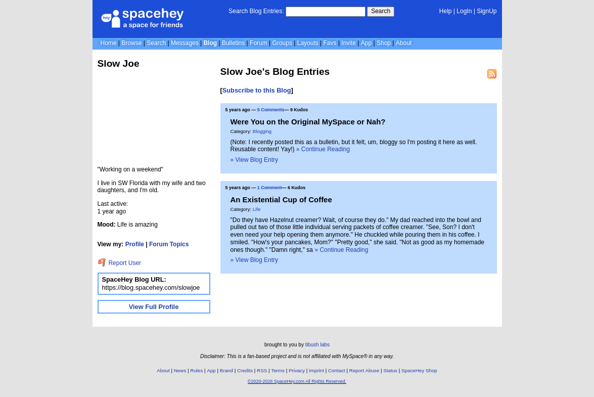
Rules (196, 370)
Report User (119, 263)
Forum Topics (169, 244)
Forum (258, 43)
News (180, 370)
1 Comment (269, 187)
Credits (245, 370)
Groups (282, 43)
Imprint (316, 370)
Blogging (262, 131)
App (366, 43)
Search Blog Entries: (256, 11)
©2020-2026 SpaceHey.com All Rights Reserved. (297, 381)
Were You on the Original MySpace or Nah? (308, 121)
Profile (134, 244)
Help (445, 11)
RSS (262, 370)
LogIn (464, 11)
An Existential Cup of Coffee (281, 199)
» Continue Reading (323, 149)
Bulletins (233, 43)
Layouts (307, 43)
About (404, 43)
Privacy (297, 370)
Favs (330, 43)
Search (380, 11)
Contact (336, 370)
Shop (384, 43)
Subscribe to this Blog (256, 90)
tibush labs (317, 344)
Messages (185, 43)
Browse (131, 43)
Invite (348, 43)
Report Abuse (364, 370)
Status (390, 370)
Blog (210, 43)
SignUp (486, 11)
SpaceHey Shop (419, 370)
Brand (226, 370)
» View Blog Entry (255, 159)
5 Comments (271, 109)
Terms (278, 370)
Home (109, 43)
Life (256, 209)
